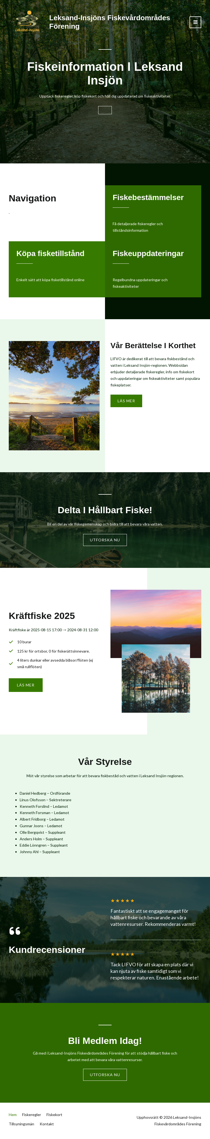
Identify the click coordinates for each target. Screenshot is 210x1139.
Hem (13, 1117)
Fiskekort (54, 1117)
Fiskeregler (31, 1117)
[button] (26, 687)
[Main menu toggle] (195, 22)
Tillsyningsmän (21, 1124)
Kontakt (47, 1124)
